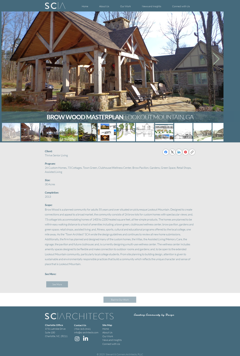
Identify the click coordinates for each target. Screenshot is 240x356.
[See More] (57, 284)
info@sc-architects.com (86, 332)
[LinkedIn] (179, 152)
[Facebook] (166, 152)
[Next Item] (216, 59)
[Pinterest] (185, 152)
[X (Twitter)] (172, 152)
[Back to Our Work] (119, 300)
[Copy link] (192, 152)
